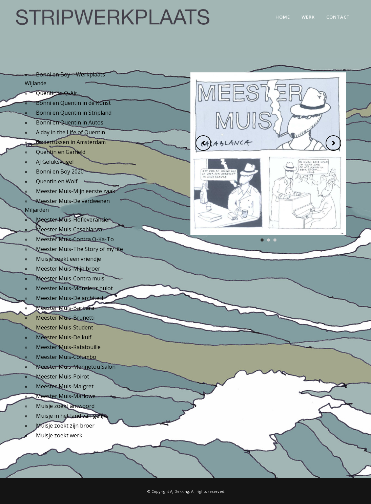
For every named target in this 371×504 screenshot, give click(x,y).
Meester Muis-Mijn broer (68, 268)
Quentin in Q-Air (56, 93)
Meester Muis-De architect (70, 298)
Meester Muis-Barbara (65, 308)
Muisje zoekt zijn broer (65, 425)
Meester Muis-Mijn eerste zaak (75, 191)
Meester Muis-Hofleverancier (73, 219)
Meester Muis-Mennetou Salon (76, 366)
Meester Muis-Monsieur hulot (74, 288)
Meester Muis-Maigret (65, 386)
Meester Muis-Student (64, 327)
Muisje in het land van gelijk (71, 415)
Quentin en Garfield (60, 152)
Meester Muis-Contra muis (70, 278)
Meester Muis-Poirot (62, 376)
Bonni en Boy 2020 (60, 171)
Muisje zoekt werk (59, 435)
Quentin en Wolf (57, 181)
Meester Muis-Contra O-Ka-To (75, 239)
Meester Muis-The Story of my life (79, 249)
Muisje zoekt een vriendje (68, 258)
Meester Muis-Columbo (66, 357)
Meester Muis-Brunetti (65, 317)
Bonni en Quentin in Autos (69, 122)
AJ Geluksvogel (55, 161)
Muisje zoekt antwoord (65, 406)
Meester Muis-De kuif (63, 337)
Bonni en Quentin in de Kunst (73, 103)
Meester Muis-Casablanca (69, 229)
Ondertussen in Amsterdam (71, 142)
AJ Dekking (179, 491)
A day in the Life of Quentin (70, 132)
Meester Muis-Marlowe (66, 396)
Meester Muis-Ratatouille (68, 347)
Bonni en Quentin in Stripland (73, 112)
